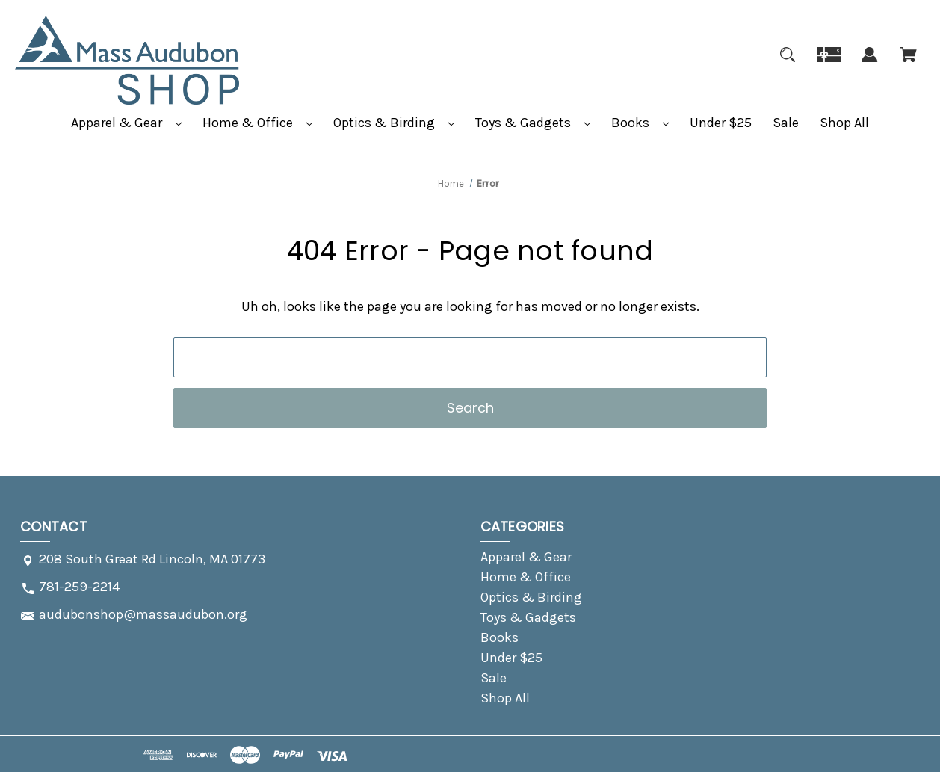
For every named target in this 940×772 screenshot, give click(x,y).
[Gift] (829, 63)
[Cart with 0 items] (908, 63)
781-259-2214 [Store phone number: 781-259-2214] (79, 586)
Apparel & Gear (126, 122)
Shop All (844, 122)
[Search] (787, 63)
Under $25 (721, 122)
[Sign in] (869, 63)
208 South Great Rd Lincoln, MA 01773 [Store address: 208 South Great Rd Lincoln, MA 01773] (152, 559)
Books (640, 122)
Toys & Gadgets (532, 122)
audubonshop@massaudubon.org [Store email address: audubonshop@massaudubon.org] (143, 614)
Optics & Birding (393, 122)
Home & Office (257, 122)
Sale (786, 122)
